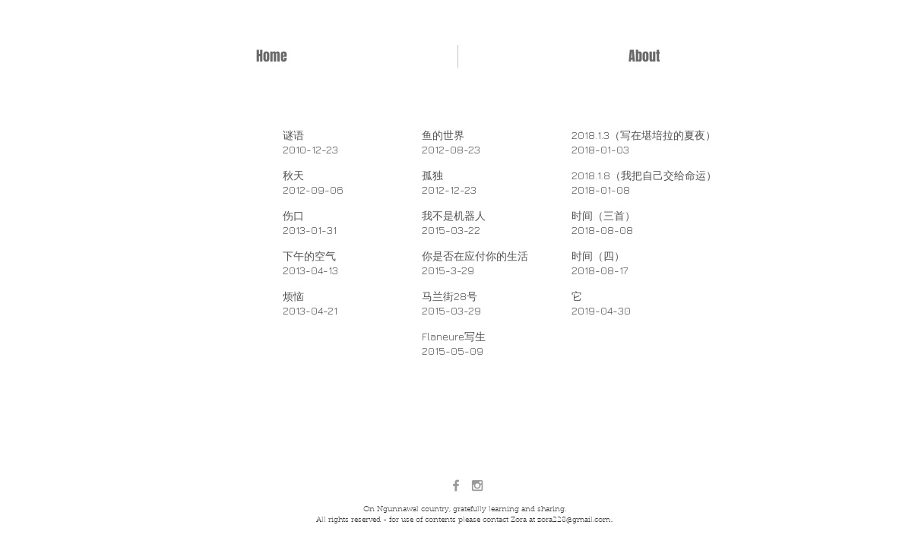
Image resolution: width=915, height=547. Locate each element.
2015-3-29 (448, 270)
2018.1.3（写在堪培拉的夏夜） (643, 134)
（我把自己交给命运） (663, 175)
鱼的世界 (443, 134)
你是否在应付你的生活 (475, 255)
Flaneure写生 (454, 336)
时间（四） (598, 255)
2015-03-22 (451, 229)
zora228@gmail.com (573, 520)
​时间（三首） (603, 215)
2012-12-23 (449, 189)
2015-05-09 (452, 350)
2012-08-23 (451, 149)
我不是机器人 (454, 215)
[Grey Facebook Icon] (456, 485)
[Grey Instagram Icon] (477, 485)
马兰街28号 (449, 295)
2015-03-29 (451, 310)
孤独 (432, 175)
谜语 (293, 134)
